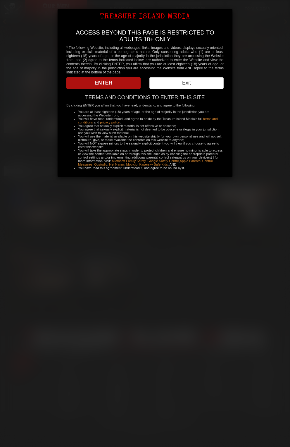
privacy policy (110, 122)
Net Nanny (116, 164)
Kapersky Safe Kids (153, 164)
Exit (186, 83)
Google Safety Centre (163, 161)
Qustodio (100, 164)
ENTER (103, 83)
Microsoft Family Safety (129, 161)
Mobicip (132, 164)
